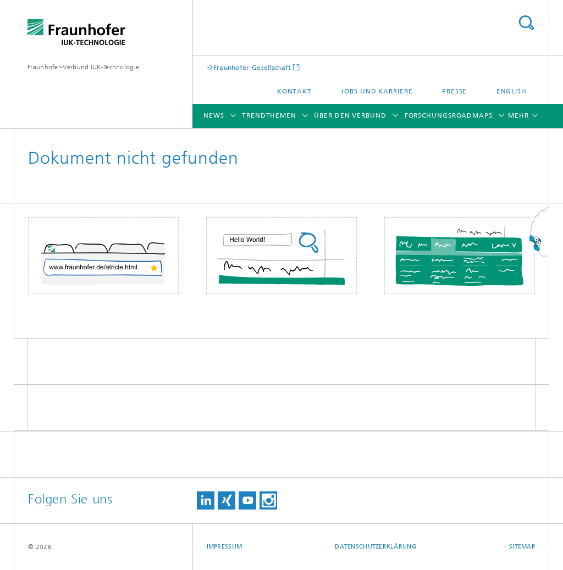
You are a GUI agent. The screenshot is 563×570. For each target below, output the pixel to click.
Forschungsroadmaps (449, 115)
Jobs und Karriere (376, 91)
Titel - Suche (526, 23)
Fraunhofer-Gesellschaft (252, 67)
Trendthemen (269, 115)
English (511, 91)
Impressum (224, 546)
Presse (454, 91)
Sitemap (522, 546)
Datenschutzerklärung (375, 546)
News (213, 115)
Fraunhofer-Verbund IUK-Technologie (83, 67)
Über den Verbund (350, 115)
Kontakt (294, 91)
